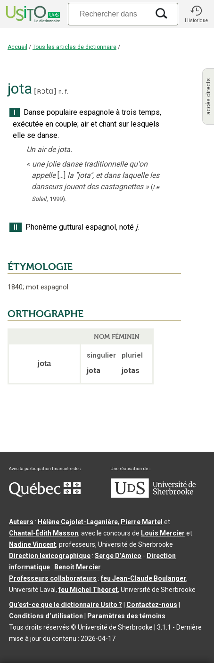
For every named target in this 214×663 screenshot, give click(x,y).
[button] (196, 14)
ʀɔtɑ (45, 91)
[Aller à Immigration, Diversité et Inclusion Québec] (45, 494)
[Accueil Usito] (32, 14)
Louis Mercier (163, 533)
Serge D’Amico (118, 555)
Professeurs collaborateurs (53, 578)
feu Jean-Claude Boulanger (143, 578)
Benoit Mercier (77, 567)
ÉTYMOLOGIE (40, 266)
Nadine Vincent (32, 544)
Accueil (17, 47)
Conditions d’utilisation (46, 616)
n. (60, 91)
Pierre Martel (142, 522)
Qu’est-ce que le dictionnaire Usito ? (65, 604)
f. (66, 91)
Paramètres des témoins (126, 616)
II (15, 228)
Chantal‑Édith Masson (43, 533)
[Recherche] (108, 13)
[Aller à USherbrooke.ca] (153, 495)
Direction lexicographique (50, 555)
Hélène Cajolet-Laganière (78, 522)
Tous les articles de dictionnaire (74, 47)
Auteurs (21, 522)
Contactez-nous (151, 604)
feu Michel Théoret (88, 589)
